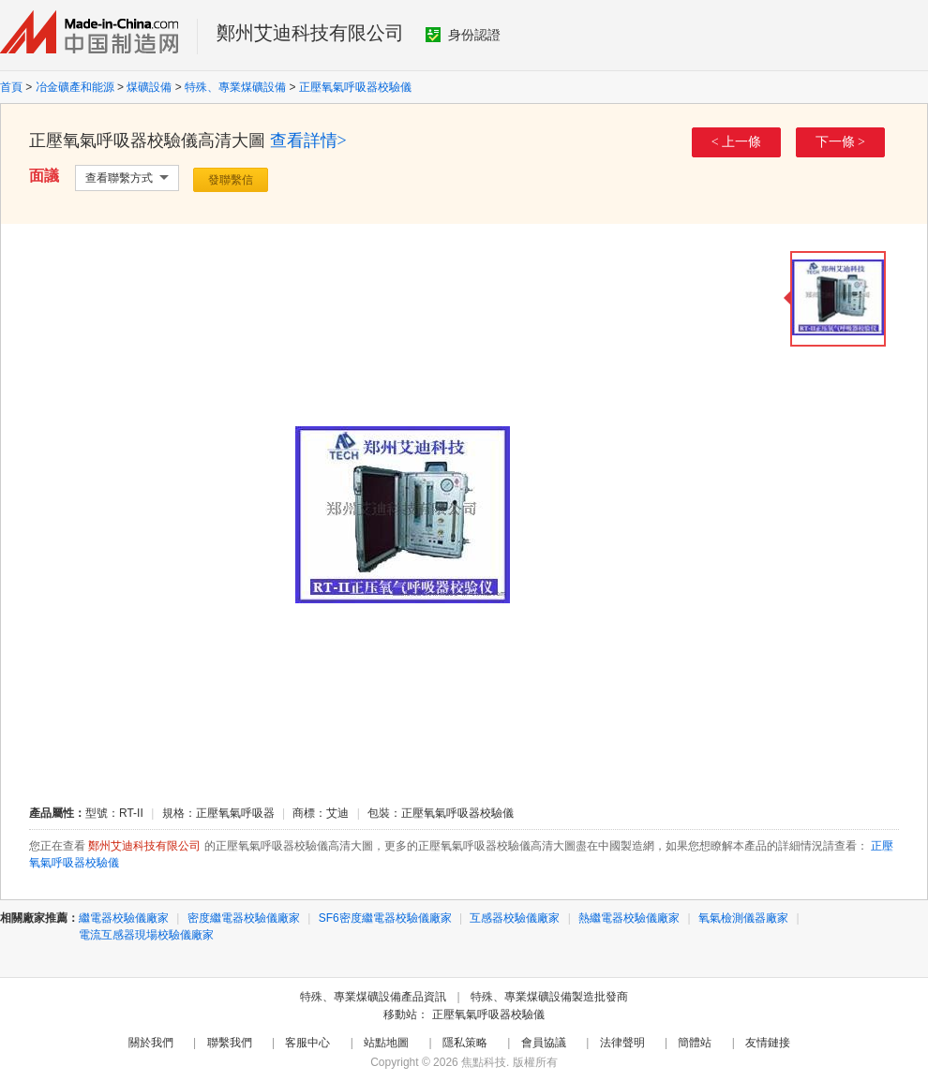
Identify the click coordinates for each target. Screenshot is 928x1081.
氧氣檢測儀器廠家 (743, 918)
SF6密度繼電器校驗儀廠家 (385, 918)
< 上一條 (736, 142)
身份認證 (463, 34)
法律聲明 (622, 1042)
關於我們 (150, 1042)
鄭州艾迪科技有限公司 (310, 32)
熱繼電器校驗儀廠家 (629, 918)
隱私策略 (464, 1042)
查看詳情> (308, 140)
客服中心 (307, 1042)
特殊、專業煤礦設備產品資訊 (373, 996)
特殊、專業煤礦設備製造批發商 (549, 996)
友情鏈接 (767, 1042)
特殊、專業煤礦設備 (235, 87)
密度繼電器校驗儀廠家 (243, 918)
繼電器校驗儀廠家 (124, 918)
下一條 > (840, 142)
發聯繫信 (230, 179)
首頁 (11, 87)
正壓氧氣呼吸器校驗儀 (355, 87)
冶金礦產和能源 (75, 87)
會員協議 (543, 1042)
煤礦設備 (149, 87)
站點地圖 (386, 1042)
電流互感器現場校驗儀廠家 (146, 934)
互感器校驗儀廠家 (515, 918)
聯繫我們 (229, 1042)
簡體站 (694, 1042)
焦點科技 (483, 1062)
